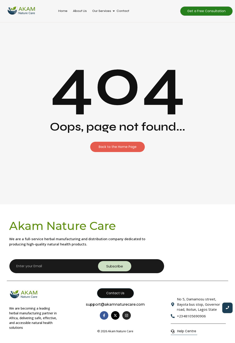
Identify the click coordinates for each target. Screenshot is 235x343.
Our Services (101, 11)
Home (62, 11)
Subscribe (114, 266)
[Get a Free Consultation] (206, 11)
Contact (123, 11)
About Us (80, 11)
